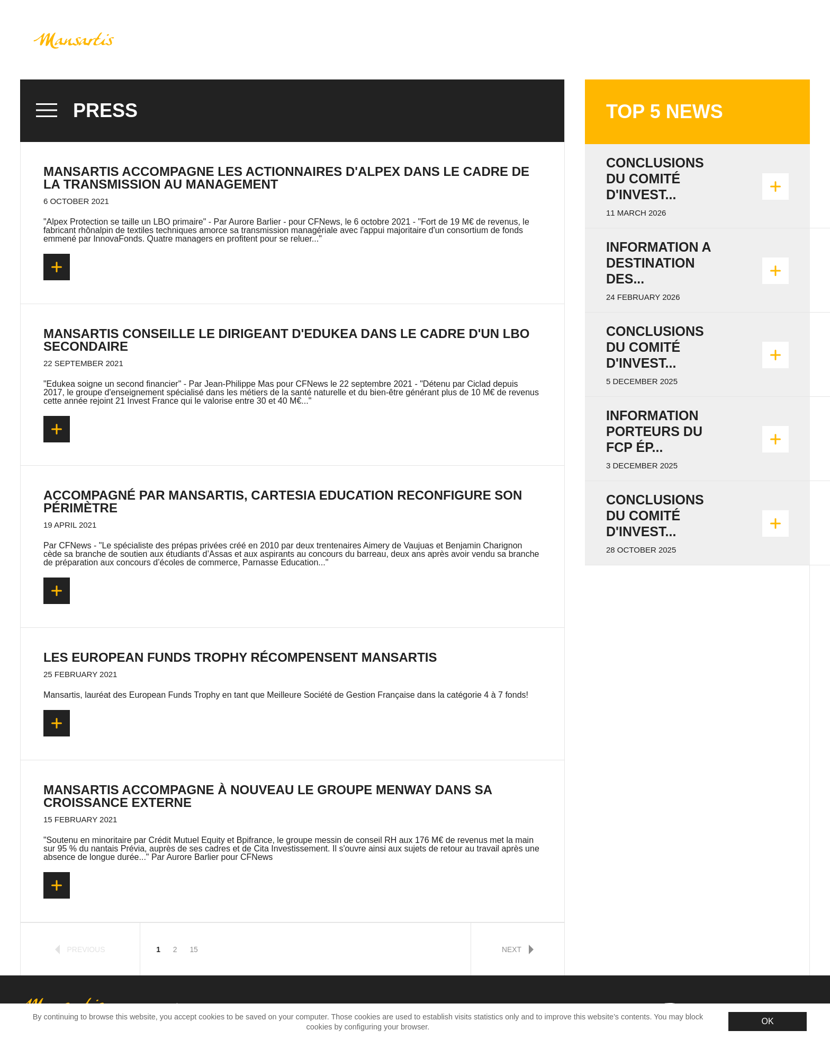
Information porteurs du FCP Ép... (654, 431)
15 (193, 949)
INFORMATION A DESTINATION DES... (658, 262)
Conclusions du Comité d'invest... (655, 178)
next (518, 949)
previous (80, 949)
